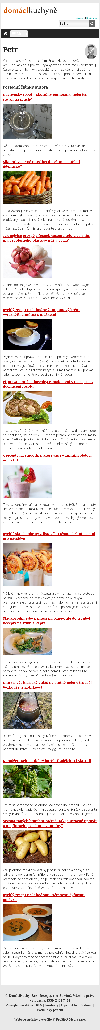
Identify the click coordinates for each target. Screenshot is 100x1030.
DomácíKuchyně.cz (23, 995)
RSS (39, 1005)
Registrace (91, 18)
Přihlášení (80, 18)
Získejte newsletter (19, 1005)
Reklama (86, 1005)
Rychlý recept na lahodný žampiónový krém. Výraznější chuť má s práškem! (41, 312)
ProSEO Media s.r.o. (71, 1019)
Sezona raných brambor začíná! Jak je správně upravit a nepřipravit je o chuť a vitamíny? (50, 823)
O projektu (69, 1005)
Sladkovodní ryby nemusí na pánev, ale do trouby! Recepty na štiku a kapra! (46, 620)
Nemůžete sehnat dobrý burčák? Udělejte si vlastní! (47, 760)
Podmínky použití (50, 1010)
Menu (19, 33)
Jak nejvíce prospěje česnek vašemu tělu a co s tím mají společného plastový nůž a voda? (46, 238)
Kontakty (51, 1005)
